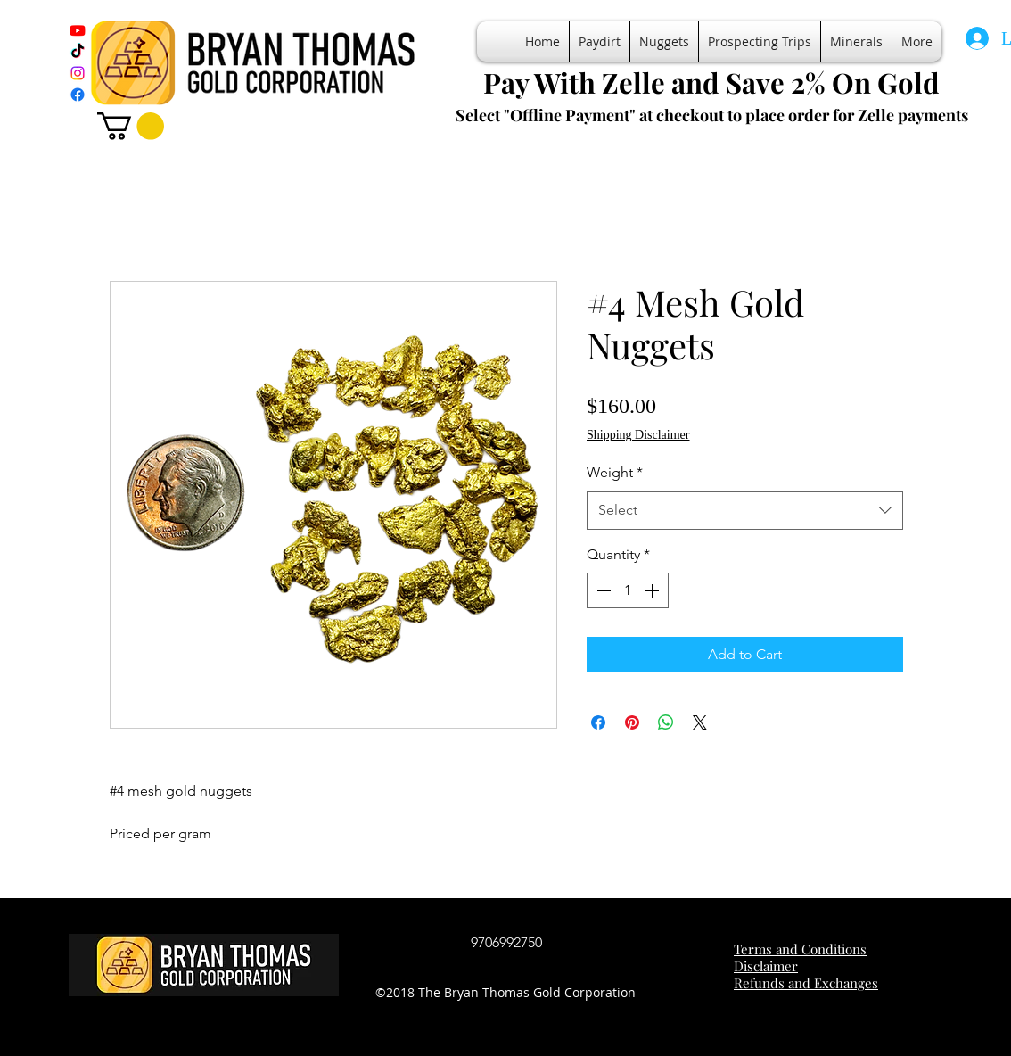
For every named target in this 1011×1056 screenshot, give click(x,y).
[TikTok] (77, 52)
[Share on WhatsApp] (666, 722)
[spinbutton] (627, 590)
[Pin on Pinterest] (632, 722)
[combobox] (745, 510)
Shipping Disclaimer (638, 434)
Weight (615, 472)
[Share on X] (700, 722)
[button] (130, 126)
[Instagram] (77, 73)
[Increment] (653, 590)
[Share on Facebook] (598, 722)
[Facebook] (77, 94)
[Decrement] (601, 590)
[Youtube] (77, 30)
